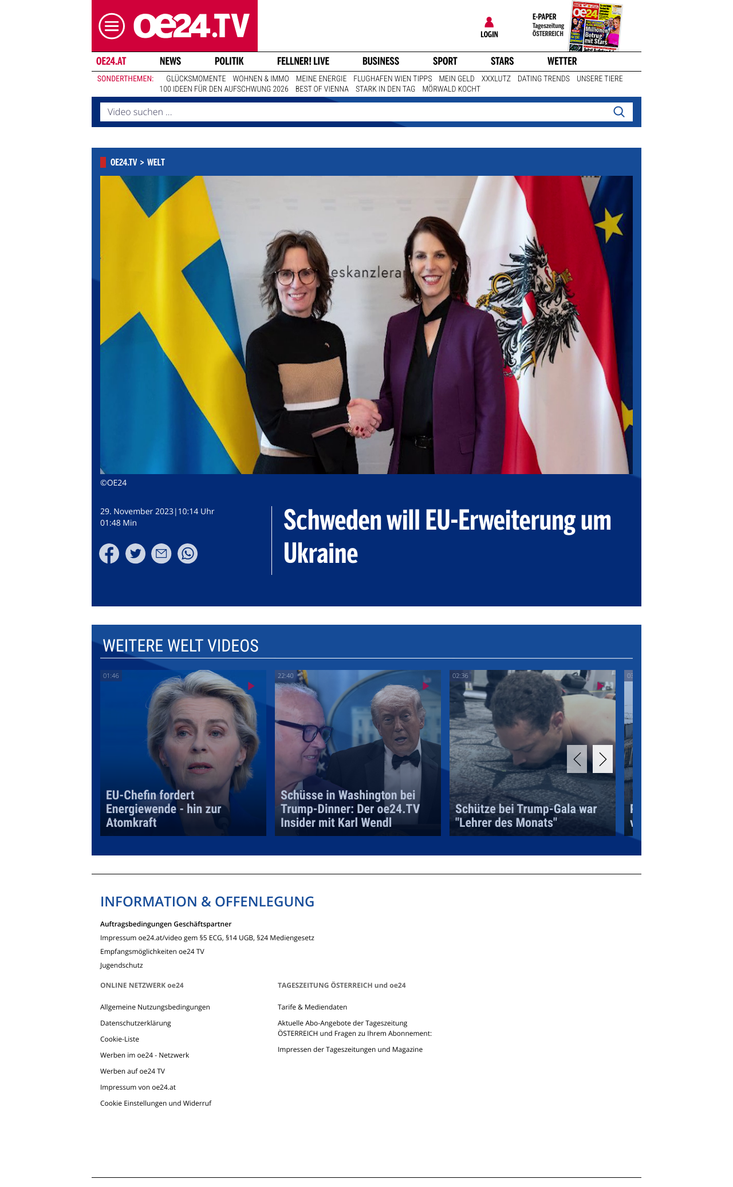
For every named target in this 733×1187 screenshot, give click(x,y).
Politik (229, 61)
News (170, 61)
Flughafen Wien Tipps (392, 79)
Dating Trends (544, 79)
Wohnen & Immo (260, 79)
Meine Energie (321, 79)
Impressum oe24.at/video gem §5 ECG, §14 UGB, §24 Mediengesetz (207, 937)
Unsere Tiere (600, 79)
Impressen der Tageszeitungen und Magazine (350, 1049)
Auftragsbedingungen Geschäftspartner (165, 923)
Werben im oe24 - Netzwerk (144, 1055)
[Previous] (577, 759)
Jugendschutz (121, 964)
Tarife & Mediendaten (312, 1007)
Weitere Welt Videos (181, 646)
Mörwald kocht (451, 89)
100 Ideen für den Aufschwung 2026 (223, 89)
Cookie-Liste (119, 1039)
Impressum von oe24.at (138, 1087)
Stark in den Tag (386, 89)
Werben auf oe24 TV (132, 1071)
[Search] (619, 112)
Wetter (562, 61)
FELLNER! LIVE (303, 61)
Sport (445, 61)
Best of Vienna (322, 89)
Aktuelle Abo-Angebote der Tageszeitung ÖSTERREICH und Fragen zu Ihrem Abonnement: (355, 1028)
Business (380, 61)
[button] (109, 26)
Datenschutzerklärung (135, 1023)
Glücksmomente (196, 79)
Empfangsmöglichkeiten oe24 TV (152, 951)
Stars (502, 61)
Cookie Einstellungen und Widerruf (155, 1103)
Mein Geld (456, 79)
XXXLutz (496, 79)
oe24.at (111, 61)
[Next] (603, 759)
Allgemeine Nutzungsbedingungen (155, 1007)
